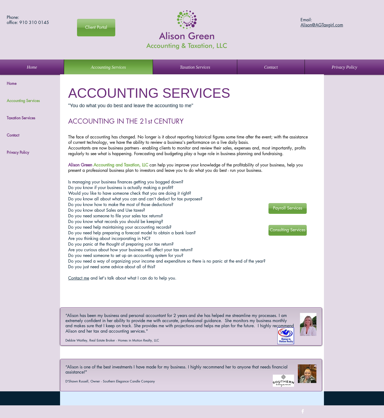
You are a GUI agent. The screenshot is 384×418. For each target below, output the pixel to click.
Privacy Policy (18, 152)
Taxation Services (21, 117)
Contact (13, 135)
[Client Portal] (96, 27)
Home (11, 83)
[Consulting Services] (287, 230)
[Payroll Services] (287, 208)
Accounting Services (23, 100)
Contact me (78, 278)
